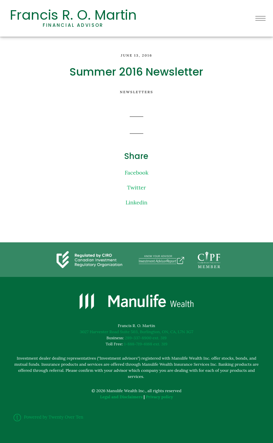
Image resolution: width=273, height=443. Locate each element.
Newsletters (136, 92)
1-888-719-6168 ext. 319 (145, 343)
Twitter (136, 187)
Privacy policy (159, 396)
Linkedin (136, 202)
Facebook (136, 172)
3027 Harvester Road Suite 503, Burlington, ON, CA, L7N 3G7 (136, 331)
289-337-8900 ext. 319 (146, 337)
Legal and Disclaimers (121, 396)
